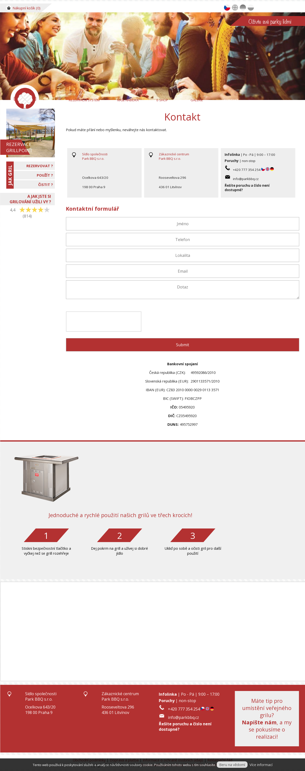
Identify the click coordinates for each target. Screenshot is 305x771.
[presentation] (103, 321)
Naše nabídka (128, 100)
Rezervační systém (84, 100)
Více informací (261, 764)
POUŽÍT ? (45, 175)
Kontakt (231, 100)
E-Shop (162, 100)
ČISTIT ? (45, 184)
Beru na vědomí (232, 764)
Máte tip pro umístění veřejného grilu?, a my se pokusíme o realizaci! (267, 718)
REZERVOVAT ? (39, 165)
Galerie (197, 100)
